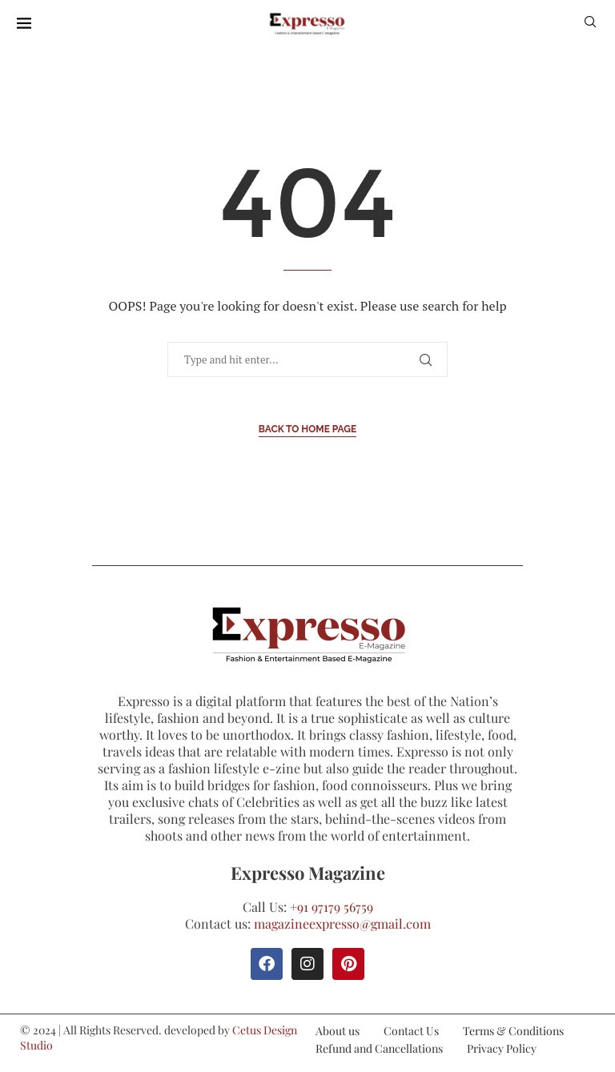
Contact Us (411, 1030)
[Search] (590, 23)
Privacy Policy (502, 1048)
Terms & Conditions (513, 1030)
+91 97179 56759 (331, 906)
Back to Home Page (308, 429)
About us (338, 1030)
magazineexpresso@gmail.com (342, 923)
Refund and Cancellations (379, 1048)
